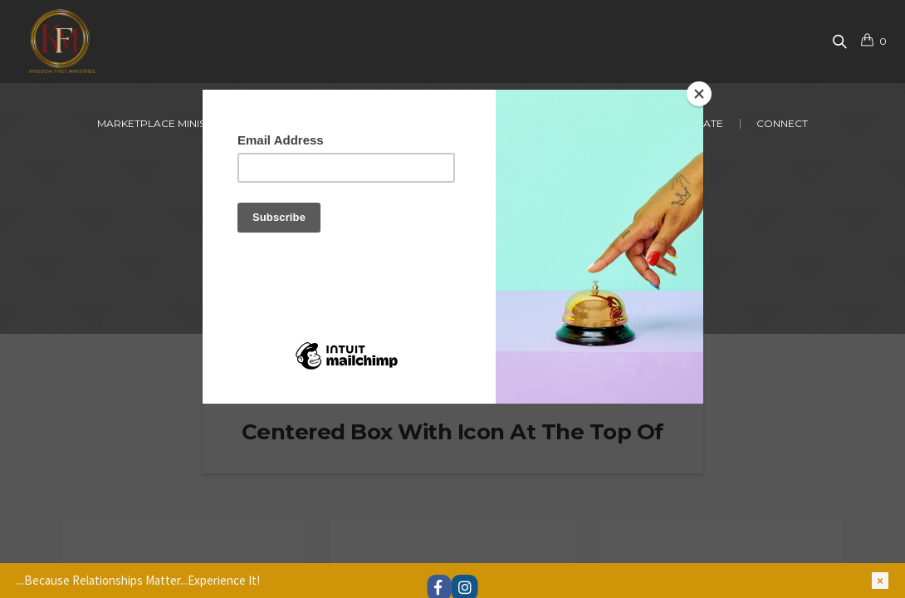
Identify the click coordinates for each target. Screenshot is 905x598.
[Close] (699, 93)
